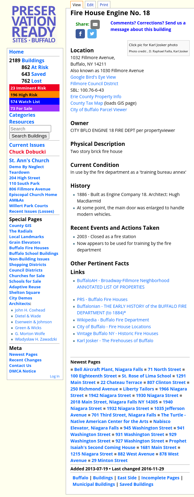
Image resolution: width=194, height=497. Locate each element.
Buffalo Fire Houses (29, 248)
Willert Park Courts (28, 205)
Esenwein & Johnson (33, 322)
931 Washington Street (140, 434)
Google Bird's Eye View (93, 77)
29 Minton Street (109, 460)
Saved (38, 74)
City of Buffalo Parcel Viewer (98, 109)
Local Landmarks (26, 236)
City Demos (20, 298)
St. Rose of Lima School (146, 376)
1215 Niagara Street (91, 454)
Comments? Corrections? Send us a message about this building (148, 26)
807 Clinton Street (166, 382)
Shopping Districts (27, 264)
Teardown (19, 172)
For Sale (24, 108)
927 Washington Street (140, 441)
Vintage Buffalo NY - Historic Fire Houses (117, 333)
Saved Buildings (136, 484)
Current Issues (27, 145)
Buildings (33, 60)
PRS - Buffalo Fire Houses (102, 299)
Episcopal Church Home (33, 194)
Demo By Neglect (26, 166)
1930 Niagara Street (157, 395)
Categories (22, 114)
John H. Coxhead (30, 310)
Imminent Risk (31, 88)
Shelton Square (24, 292)
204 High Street (24, 178)
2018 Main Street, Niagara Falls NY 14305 (114, 402)
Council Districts (25, 270)
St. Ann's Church (29, 160)
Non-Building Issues (29, 259)
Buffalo (80, 478)
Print (104, 4)
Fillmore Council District (94, 83)
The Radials (21, 231)
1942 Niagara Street (110, 395)
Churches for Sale (27, 275)
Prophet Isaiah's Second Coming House (128, 444)
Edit (90, 4)
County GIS (20, 225)
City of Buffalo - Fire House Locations (114, 326)
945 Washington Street (148, 428)
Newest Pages (23, 354)
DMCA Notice (22, 371)
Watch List (29, 101)
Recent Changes (25, 360)
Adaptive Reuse (25, 287)
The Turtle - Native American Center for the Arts (128, 418)
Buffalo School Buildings (34, 253)
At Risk (39, 67)
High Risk (28, 95)
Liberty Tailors (138, 389)
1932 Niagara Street (128, 408)
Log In (55, 376)
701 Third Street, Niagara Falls (123, 415)
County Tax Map (86, 103)
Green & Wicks (28, 327)
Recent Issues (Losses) (31, 211)
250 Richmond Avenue (94, 389)
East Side (127, 478)
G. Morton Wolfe (30, 333)
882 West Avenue (136, 454)
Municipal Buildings (94, 484)
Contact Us (20, 365)
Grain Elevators (25, 242)
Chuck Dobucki (27, 151)
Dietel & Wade (28, 316)
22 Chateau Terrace (121, 382)
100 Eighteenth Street (93, 376)
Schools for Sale (25, 281)
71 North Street (164, 369)
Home (16, 51)
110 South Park (24, 183)
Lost (36, 80)
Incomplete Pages (160, 478)
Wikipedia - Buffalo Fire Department (113, 320)
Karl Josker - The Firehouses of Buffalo (115, 340)
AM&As (16, 200)
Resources (21, 121)
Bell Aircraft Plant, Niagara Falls (108, 369)
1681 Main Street (158, 447)
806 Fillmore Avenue (30, 189)
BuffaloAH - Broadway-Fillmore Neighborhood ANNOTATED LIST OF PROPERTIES (123, 283)
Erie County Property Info (95, 96)
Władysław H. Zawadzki (36, 339)
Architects (19, 303)
